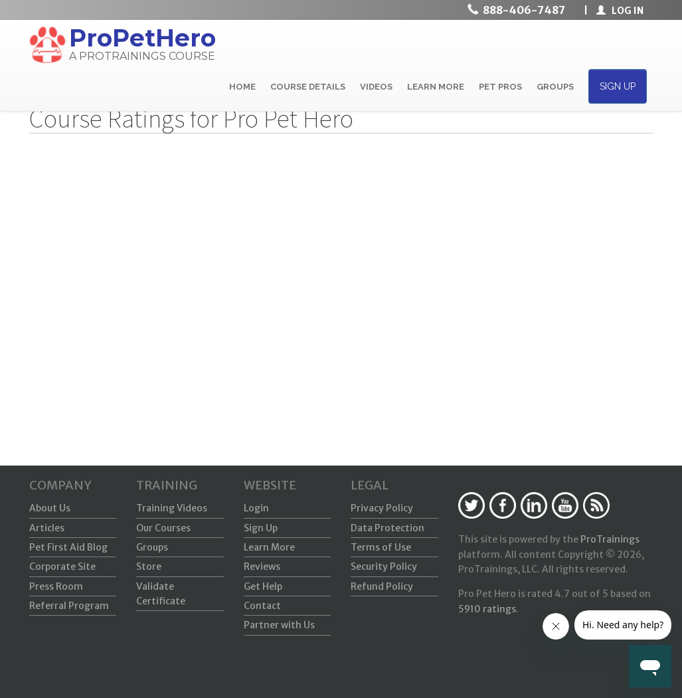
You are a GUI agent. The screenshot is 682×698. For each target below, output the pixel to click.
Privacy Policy (382, 508)
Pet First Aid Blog (68, 547)
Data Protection (387, 528)
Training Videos (171, 508)
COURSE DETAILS (307, 87)
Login (256, 508)
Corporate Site (62, 566)
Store (148, 566)
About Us (49, 508)
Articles (46, 528)
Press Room (56, 586)
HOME (242, 87)
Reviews (262, 566)
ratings (487, 609)
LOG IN (619, 11)
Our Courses (163, 528)
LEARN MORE (435, 87)
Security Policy (384, 566)
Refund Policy (382, 586)
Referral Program (69, 606)
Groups (152, 547)
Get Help (263, 586)
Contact (262, 606)
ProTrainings (609, 539)
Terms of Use (381, 547)
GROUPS (555, 87)
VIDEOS (376, 87)
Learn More (269, 547)
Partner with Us (279, 625)
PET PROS (500, 87)
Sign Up (261, 528)
